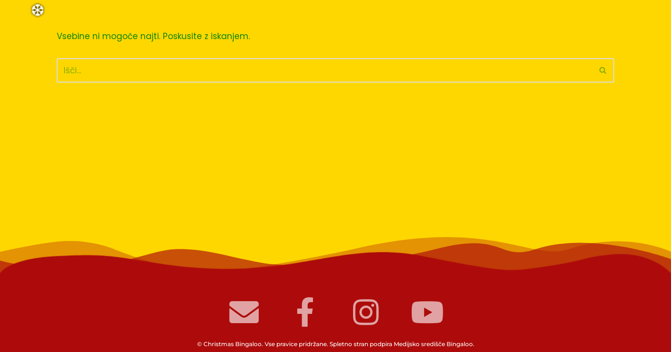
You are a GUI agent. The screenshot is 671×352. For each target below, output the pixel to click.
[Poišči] (324, 70)
